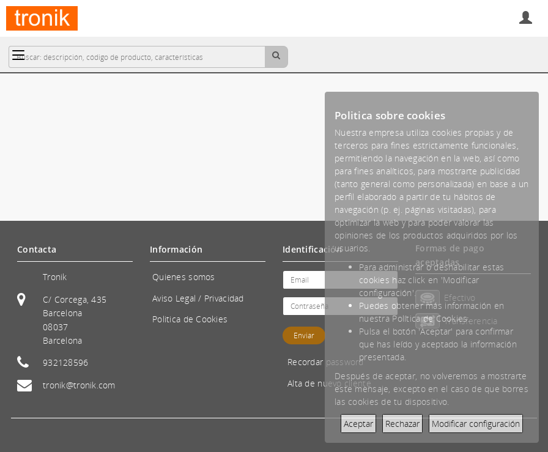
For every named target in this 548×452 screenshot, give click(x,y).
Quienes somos (183, 277)
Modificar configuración (476, 423)
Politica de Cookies (190, 319)
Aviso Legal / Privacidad (198, 298)
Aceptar (358, 423)
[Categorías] (18, 55)
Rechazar (402, 423)
